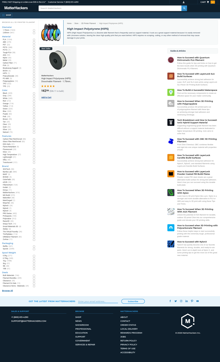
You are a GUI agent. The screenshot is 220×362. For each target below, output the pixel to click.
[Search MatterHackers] (184, 8)
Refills (8, 246)
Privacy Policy (128, 344)
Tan (6, 122)
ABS (7, 42)
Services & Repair (85, 344)
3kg (6, 263)
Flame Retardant (11, 146)
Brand (5, 166)
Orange (8, 103)
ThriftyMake (10, 234)
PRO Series (10, 213)
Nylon (7, 57)
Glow (7, 152)
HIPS (6, 73)
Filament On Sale (11, 283)
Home (69, 23)
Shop (78, 317)
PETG (7, 47)
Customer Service (55, 2)
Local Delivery (129, 329)
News (78, 321)
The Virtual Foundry (12, 231)
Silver (7, 129)
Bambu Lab (10, 172)
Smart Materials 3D (12, 226)
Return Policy (128, 340)
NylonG (8, 205)
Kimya (7, 190)
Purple (7, 114)
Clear (7, 124)
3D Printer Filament (88, 23)
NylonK (7, 208)
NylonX (7, 211)
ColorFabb (9, 179)
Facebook (170, 301)
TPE (6, 86)
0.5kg (7, 255)
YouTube (197, 301)
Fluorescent (9, 149)
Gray (7, 95)
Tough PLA (9, 52)
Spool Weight (9, 252)
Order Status (128, 325)
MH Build (9, 195)
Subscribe (133, 301)
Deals (5, 272)
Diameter (7, 27)
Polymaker (9, 218)
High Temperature (12, 154)
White (7, 98)
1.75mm (9, 30)
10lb (6, 268)
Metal (7, 60)
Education (81, 333)
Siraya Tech (9, 224)
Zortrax (7, 239)
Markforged (9, 200)
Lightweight (9, 157)
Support (80, 337)
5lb (6, 266)
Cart (207, 2)
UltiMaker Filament (12, 237)
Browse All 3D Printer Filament (18, 22)
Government (82, 340)
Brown (7, 119)
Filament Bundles (12, 278)
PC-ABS (7, 78)
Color (4, 90)
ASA (6, 55)
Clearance (9, 280)
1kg (7, 261)
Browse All (7, 290)
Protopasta (10, 216)
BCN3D (7, 177)
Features (6, 136)
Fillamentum (10, 185)
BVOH (7, 71)
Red (7, 101)
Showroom (82, 325)
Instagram (181, 301)
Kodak (7, 187)
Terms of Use (127, 348)
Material (6, 36)
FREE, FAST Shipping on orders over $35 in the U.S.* (24, 2)
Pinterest (192, 301)
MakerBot (9, 197)
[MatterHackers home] (16, 8)
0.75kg (8, 258)
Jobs (123, 337)
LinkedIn (186, 301)
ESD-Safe (9, 144)
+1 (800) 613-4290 (71, 2)
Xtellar (7, 229)
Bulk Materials (11, 275)
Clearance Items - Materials (16, 286)
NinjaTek (8, 203)
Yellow (8, 106)
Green (8, 108)
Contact (125, 321)
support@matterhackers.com (28, 321)
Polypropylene (10, 81)
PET (6, 44)
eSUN (7, 182)
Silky (7, 160)
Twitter (175, 301)
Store (76, 23)
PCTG (7, 50)
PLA (7, 39)
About (124, 317)
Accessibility (127, 352)
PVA (6, 65)
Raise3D (8, 221)
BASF (6, 174)
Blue (7, 111)
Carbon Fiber (10, 63)
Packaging (7, 243)
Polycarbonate (10, 76)
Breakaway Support (12, 68)
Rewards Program (131, 333)
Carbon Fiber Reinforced (14, 139)
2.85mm (8, 32)
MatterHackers (11, 192)
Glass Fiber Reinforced (14, 141)
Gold (7, 127)
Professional (83, 329)
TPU (7, 83)
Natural (8, 132)
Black (7, 93)
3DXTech (8, 169)
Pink (6, 116)
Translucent (10, 162)
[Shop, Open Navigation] (6, 15)
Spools (8, 248)
